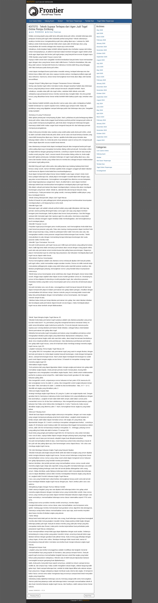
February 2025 (101, 80)
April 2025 (100, 73)
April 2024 (100, 113)
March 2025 (100, 77)
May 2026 (100, 30)
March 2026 (100, 37)
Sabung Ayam (49, 21)
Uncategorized (101, 171)
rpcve (32, 32)
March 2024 (100, 117)
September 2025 (102, 57)
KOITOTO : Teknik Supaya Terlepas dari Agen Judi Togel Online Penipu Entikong (58, 28)
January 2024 (101, 123)
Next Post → (89, 596)
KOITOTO (31, 1)
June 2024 (100, 107)
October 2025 (101, 53)
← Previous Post (33, 596)
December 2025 (102, 47)
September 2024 (102, 97)
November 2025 (102, 50)
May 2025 (100, 70)
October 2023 (101, 133)
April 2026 (100, 33)
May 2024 (100, 110)
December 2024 (102, 87)
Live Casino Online (35, 21)
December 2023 (102, 127)
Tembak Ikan (89, 21)
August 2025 (101, 60)
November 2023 (102, 130)
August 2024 (101, 100)
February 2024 (101, 120)
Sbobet (60, 21)
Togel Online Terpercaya (105, 21)
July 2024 (100, 103)
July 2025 (100, 63)
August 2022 (101, 140)
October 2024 (101, 93)
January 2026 (101, 43)
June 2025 (100, 67)
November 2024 (102, 90)
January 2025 (101, 83)
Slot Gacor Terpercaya (74, 21)
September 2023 (102, 137)
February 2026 (101, 40)
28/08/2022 (40, 32)
